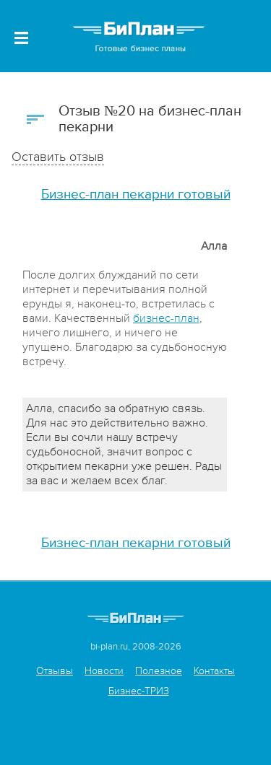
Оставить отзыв (58, 157)
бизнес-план (166, 318)
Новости (104, 671)
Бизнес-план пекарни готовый (136, 194)
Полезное (158, 671)
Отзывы (54, 671)
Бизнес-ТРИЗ (138, 691)
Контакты (214, 671)
